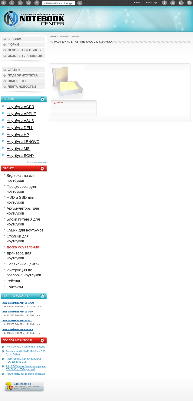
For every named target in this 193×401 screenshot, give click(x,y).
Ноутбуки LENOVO (23, 142)
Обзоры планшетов (25, 55)
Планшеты (17, 81)
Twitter (164, 2)
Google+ (181, 2)
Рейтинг (13, 281)
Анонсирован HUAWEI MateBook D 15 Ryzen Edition (25, 353)
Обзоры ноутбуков (24, 50)
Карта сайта (20, 2)
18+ (3, 2)
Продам (75, 36)
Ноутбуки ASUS (20, 121)
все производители (38, 162)
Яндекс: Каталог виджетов (189, 2)
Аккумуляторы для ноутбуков (23, 210)
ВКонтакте (173, 2)
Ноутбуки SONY (20, 156)
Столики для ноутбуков (18, 238)
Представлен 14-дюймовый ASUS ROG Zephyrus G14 (23, 360)
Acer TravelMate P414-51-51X (17, 320)
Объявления (64, 36)
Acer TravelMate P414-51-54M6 (18, 311)
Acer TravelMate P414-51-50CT (17, 329)
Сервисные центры (23, 264)
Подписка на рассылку (28, 2)
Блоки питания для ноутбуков (23, 221)
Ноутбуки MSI (19, 149)
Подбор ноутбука (23, 75)
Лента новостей (22, 86)
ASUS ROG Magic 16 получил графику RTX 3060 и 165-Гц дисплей (26, 368)
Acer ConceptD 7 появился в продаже (25, 346)
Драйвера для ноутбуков (19, 255)
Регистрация (151, 2)
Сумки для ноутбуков (25, 230)
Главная (15, 38)
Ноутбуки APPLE (21, 114)
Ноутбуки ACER (20, 107)
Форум (13, 44)
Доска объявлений (23, 247)
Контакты (15, 287)
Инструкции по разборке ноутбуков (24, 272)
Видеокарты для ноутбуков (21, 178)
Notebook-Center (34, 18)
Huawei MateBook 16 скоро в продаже (25, 374)
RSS (37, 2)
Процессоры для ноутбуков (21, 188)
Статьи (14, 69)
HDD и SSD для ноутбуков (20, 199)
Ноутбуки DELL (20, 128)
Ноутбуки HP (18, 135)
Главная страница (12, 2)
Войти (137, 2)
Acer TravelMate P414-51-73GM (18, 303)
